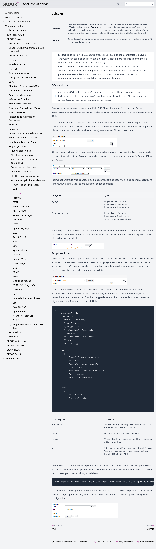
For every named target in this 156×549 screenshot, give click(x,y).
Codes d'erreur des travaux (25, 167)
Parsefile (17, 289)
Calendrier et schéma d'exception (26, 133)
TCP (15, 241)
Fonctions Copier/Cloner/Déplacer (26, 108)
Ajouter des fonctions (20, 94)
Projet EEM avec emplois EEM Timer (28, 326)
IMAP (15, 293)
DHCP (16, 320)
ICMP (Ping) (19, 263)
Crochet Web (19, 259)
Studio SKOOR (14, 349)
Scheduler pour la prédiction (23, 137)
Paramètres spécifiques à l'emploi (28, 180)
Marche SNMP (20, 210)
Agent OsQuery (21, 228)
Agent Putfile (19, 311)
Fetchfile (17, 197)
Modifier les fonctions (20, 103)
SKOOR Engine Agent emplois (26, 176)
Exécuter (17, 219)
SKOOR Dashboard (16, 345)
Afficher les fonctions (19, 99)
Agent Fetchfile (20, 237)
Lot (14, 302)
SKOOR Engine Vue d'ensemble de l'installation (26, 49)
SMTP (16, 202)
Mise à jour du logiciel (16, 26)
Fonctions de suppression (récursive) (22, 118)
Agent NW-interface (23, 315)
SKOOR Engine (14, 39)
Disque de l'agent (22, 280)
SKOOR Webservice (17, 341)
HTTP (15, 224)
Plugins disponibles (21, 150)
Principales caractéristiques (23, 43)
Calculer (17, 193)
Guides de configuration (17, 21)
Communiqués (12, 358)
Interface (13, 59)
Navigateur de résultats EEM (23, 77)
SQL (15, 245)
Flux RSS (13, 68)
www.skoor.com (145, 541)
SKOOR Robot (14, 354)
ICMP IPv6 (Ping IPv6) (24, 285)
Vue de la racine (17, 64)
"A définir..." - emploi (21, 171)
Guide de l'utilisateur (15, 30)
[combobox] (139, 4)
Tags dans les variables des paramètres (25, 161)
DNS (15, 267)
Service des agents (22, 206)
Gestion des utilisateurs (21, 90)
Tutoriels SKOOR (15, 34)
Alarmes (13, 124)
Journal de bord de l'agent (26, 184)
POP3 (15, 276)
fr (119, 4)
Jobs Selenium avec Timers (26, 298)
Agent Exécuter (20, 250)
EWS (15, 232)
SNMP (16, 272)
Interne (16, 254)
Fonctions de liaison (19, 112)
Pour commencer (14, 17)
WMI (15, 189)
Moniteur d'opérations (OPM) (24, 86)
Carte (12, 81)
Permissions (15, 332)
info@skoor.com (124, 541)
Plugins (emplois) (17, 146)
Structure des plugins (22, 155)
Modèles (13, 336)
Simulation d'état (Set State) (23, 142)
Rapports (13, 128)
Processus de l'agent (23, 215)
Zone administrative (19, 73)
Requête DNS (19, 307)
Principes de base (18, 55)
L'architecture (12, 12)
